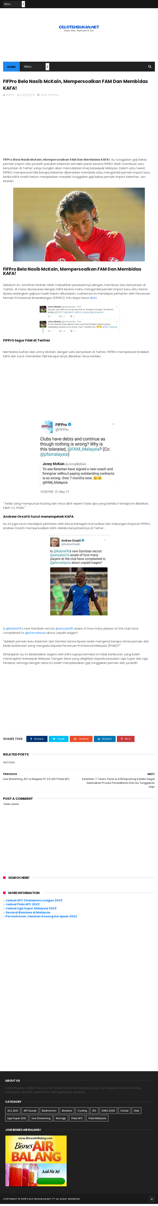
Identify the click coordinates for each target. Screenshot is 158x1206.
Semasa (53, 97)
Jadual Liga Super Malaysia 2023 (31, 910)
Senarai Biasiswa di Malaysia (28, 914)
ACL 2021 (12, 1112)
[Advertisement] (79, 46)
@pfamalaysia (36, 635)
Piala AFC (77, 1120)
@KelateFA (13, 631)
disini (93, 300)
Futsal (124, 1112)
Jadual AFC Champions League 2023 (34, 902)
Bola (44, 97)
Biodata (67, 1112)
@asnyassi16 (64, 631)
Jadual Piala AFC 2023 (23, 906)
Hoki (136, 1112)
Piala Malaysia (97, 1120)
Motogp (61, 1120)
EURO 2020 (108, 1112)
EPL (94, 1112)
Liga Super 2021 (16, 1120)
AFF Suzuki (30, 1112)
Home (11, 67)
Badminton (49, 1112)
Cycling (82, 1112)
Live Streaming (41, 1120)
